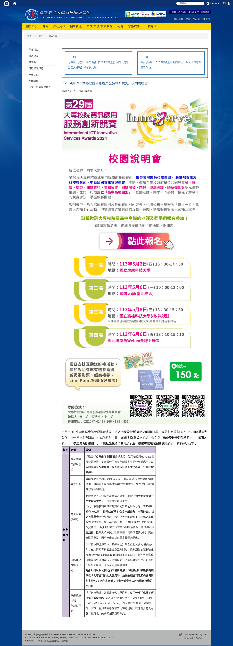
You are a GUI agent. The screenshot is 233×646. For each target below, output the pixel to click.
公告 (120, 26)
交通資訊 (205, 19)
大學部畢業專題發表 (40, 87)
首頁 (174, 11)
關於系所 (32, 26)
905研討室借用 (192, 19)
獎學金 (32, 62)
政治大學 (182, 11)
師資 (45, 26)
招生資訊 (76, 26)
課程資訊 (59, 26)
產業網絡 (34, 74)
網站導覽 (204, 11)
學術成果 (134, 26)
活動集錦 (178, 19)
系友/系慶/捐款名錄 (99, 26)
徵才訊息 (34, 55)
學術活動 (34, 49)
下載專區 (151, 26)
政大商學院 (193, 11)
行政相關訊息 (36, 68)
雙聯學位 (34, 80)
